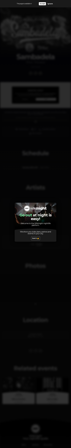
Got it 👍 (35, 238)
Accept (42, 4)
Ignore (50, 4)
